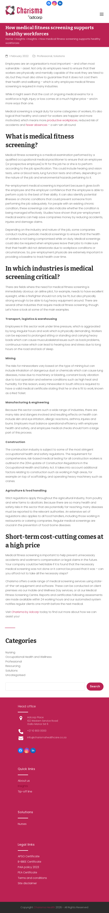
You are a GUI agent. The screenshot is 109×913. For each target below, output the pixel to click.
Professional (44, 56)
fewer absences (36, 125)
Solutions (59, 56)
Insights (20, 39)
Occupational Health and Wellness (28, 657)
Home (9, 39)
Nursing (10, 652)
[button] (102, 14)
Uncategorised (15, 675)
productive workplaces (62, 120)
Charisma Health (44, 907)
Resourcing (12, 666)
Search (95, 686)
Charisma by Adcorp (25, 612)
